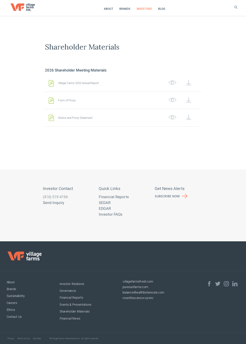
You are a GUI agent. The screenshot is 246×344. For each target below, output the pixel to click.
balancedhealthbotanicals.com (143, 292)
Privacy (11, 338)
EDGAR (105, 208)
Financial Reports (114, 197)
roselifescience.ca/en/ (138, 298)
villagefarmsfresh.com (138, 281)
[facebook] (209, 283)
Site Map (37, 338)
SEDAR (105, 203)
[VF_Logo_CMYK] (24, 4)
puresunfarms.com (135, 287)
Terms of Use (23, 338)
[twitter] (217, 283)
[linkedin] (234, 283)
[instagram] (226, 283)
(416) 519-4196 (55, 197)
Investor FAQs (110, 214)
